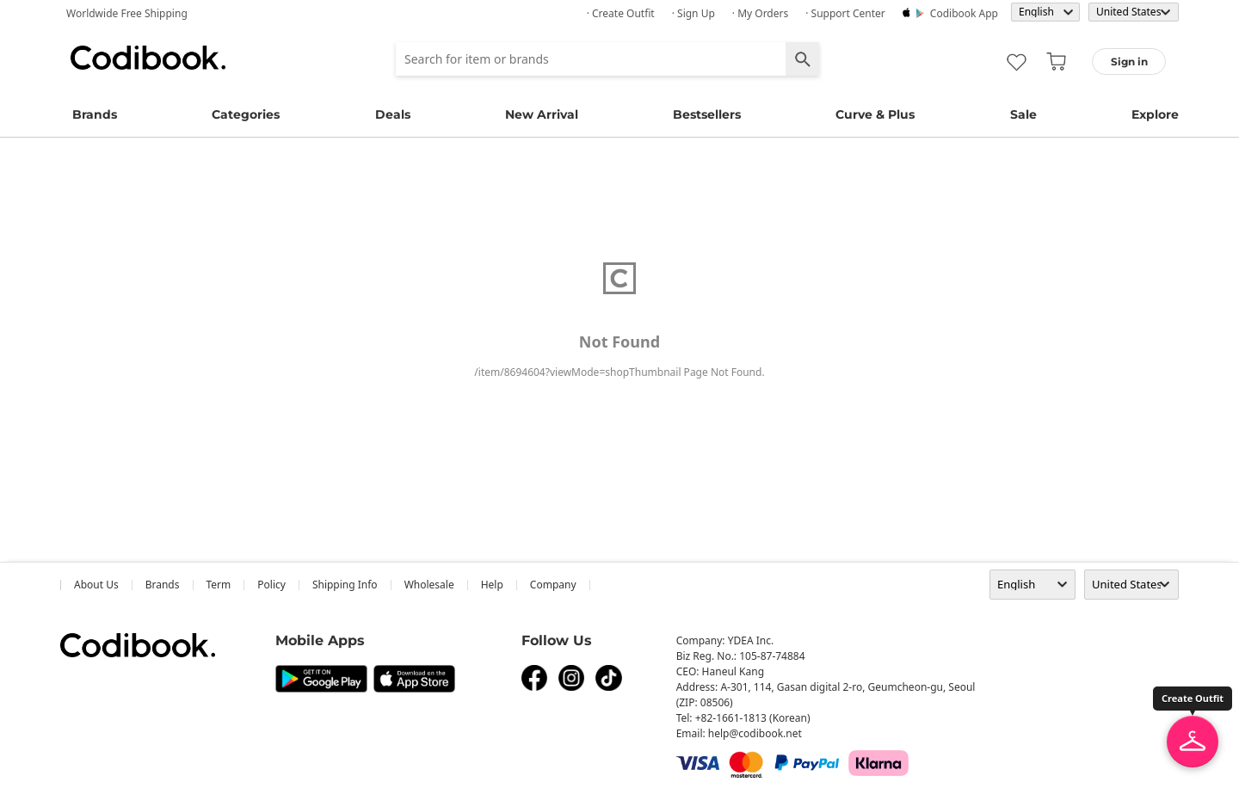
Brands (94, 114)
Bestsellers (707, 114)
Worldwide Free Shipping (127, 13)
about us (96, 584)
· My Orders (760, 13)
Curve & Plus (875, 114)
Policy (271, 584)
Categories (246, 114)
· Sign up (693, 13)
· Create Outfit (621, 13)
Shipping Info (345, 584)
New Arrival (541, 114)
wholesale (429, 584)
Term (218, 584)
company (553, 584)
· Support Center (845, 13)
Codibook (148, 57)
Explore (1155, 114)
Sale (1023, 114)
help (492, 584)
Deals (392, 114)
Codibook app (964, 13)
